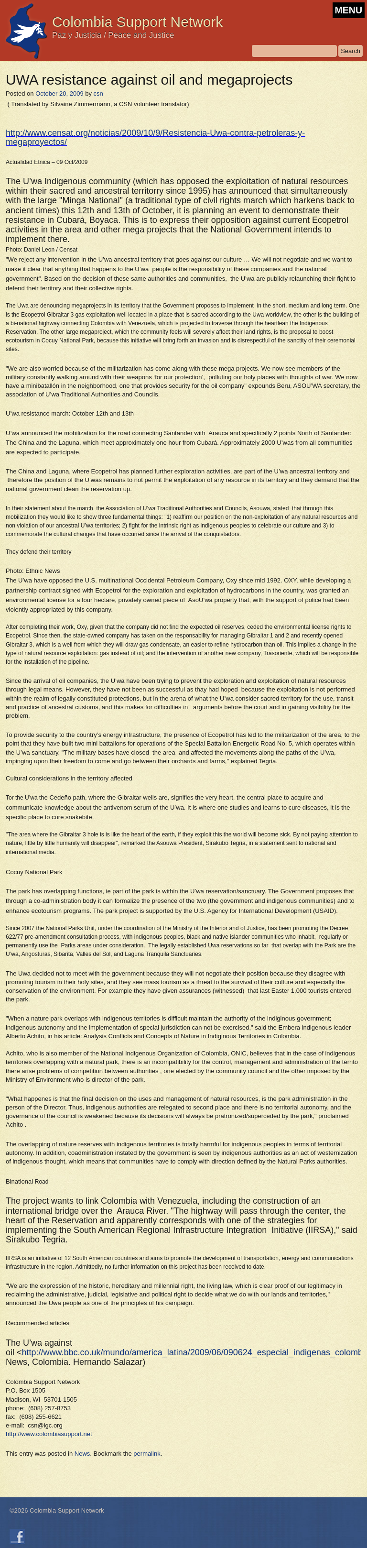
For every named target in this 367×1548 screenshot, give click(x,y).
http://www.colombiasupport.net (49, 1434)
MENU (348, 10)
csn (98, 93)
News (82, 1453)
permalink (146, 1453)
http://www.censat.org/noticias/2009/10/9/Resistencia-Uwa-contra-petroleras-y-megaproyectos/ (155, 137)
